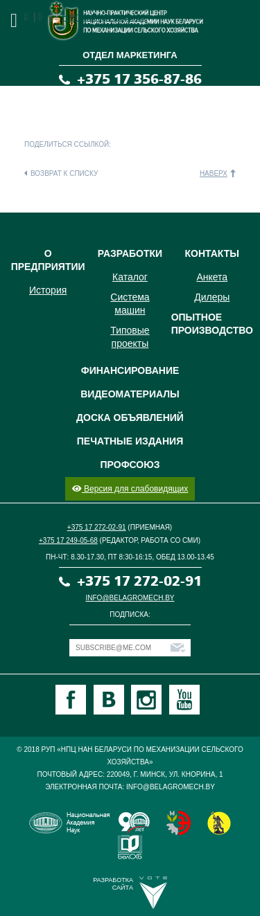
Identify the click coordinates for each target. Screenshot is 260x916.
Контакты (212, 253)
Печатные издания (130, 441)
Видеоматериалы (130, 393)
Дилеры (211, 297)
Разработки (130, 253)
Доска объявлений (130, 417)
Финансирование (130, 370)
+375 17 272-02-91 (96, 527)
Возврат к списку (64, 173)
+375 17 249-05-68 (68, 540)
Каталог (130, 276)
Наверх (213, 173)
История (48, 290)
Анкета (211, 276)
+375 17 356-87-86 (139, 79)
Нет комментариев (104, 16)
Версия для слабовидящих (130, 489)
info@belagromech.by (130, 598)
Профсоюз (130, 464)
